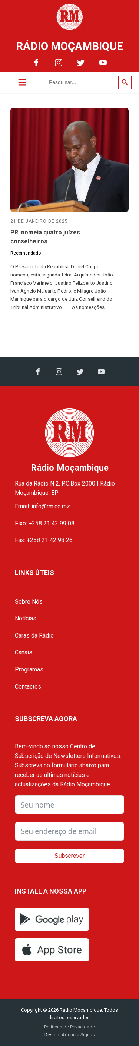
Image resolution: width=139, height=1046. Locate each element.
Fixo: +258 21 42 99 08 (45, 523)
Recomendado (25, 253)
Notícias (25, 618)
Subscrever (69, 856)
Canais (23, 652)
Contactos (28, 686)
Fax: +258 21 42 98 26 (44, 540)
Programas (29, 669)
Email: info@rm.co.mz (42, 506)
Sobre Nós (29, 601)
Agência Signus (77, 1034)
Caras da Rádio (34, 635)
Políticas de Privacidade (69, 1027)
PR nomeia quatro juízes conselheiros (45, 237)
